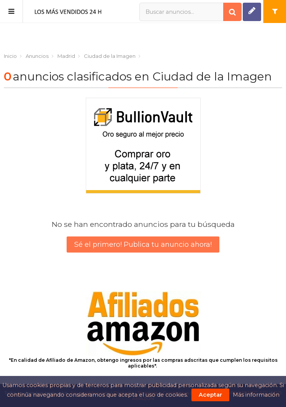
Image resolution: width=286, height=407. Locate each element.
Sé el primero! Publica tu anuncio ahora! (143, 244)
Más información (256, 394)
